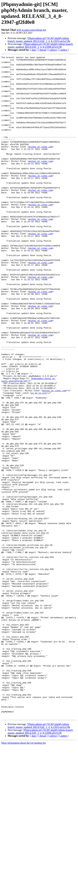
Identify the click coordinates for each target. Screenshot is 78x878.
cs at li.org (38, 460)
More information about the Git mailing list (23, 875)
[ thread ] (42, 49)
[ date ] (33, 49)
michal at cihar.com (40, 165)
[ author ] (64, 49)
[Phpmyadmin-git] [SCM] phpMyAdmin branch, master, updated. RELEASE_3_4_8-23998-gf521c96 (40, 45)
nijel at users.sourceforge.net (31, 29)
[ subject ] (53, 49)
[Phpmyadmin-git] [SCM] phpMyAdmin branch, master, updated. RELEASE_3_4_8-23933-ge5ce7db (39, 39)
